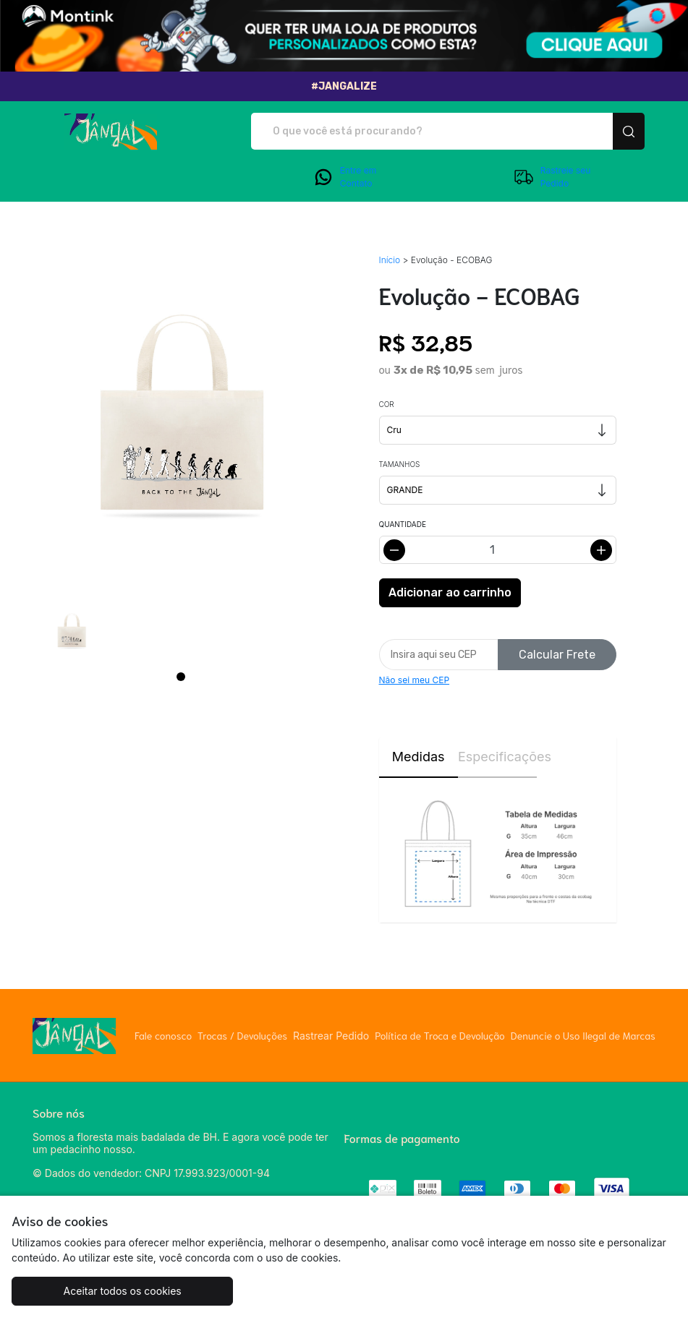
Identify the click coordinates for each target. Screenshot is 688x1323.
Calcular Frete (557, 655)
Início (390, 259)
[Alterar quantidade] (497, 549)
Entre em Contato (344, 177)
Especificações (497, 756)
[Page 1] (181, 676)
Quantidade (402, 524)
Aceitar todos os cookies (123, 1291)
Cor (386, 404)
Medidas (418, 756)
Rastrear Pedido (331, 1035)
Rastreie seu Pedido (552, 177)
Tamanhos (399, 464)
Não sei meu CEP (414, 680)
